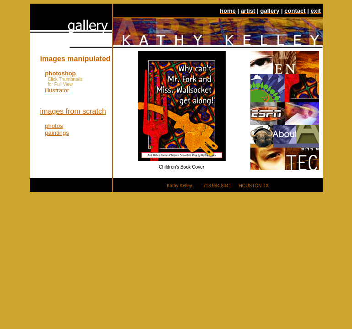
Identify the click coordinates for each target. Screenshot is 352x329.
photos (54, 125)
